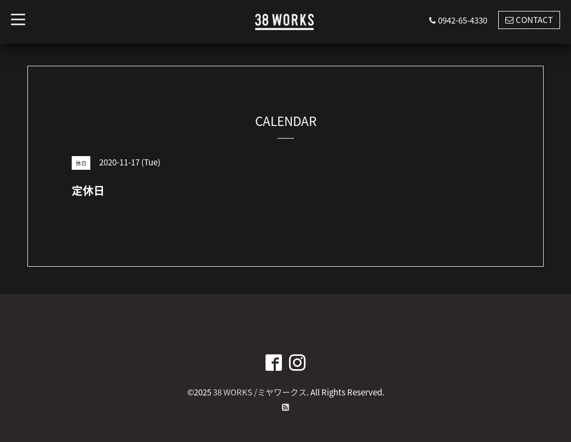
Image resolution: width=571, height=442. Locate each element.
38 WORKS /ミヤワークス (260, 392)
